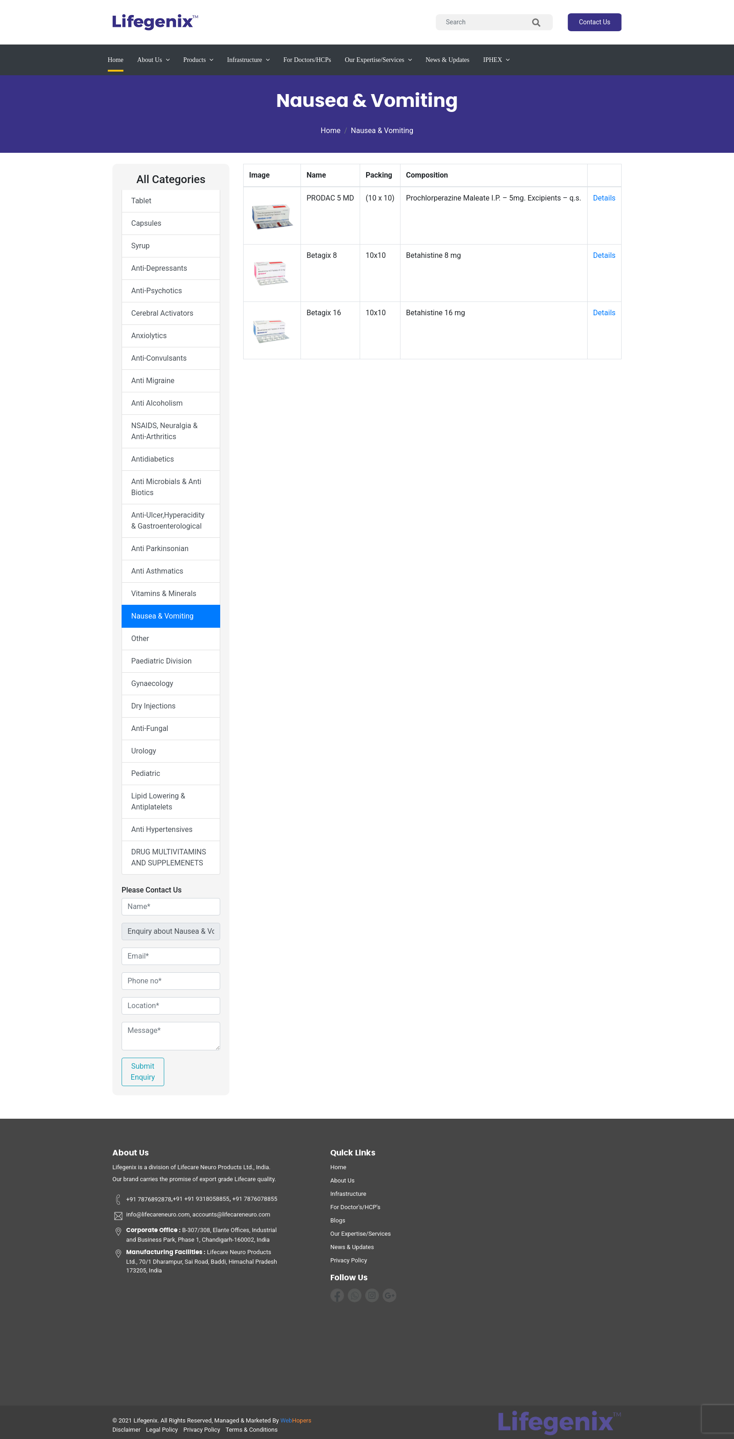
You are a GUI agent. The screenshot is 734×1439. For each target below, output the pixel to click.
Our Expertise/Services (360, 1236)
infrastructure (248, 59)
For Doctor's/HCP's (355, 1210)
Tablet (141, 200)
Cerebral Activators (162, 313)
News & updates (448, 59)
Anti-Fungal (149, 728)
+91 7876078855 (254, 1202)
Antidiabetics (152, 459)
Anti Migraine (152, 380)
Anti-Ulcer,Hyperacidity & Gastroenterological (168, 520)
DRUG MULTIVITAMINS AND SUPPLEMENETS (168, 857)
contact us (595, 22)
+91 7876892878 (141, 1202)
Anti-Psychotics (156, 290)
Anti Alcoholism (157, 403)
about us (153, 59)
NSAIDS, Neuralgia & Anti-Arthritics (164, 431)
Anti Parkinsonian (160, 548)
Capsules (146, 223)
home (338, 1170)
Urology (143, 751)
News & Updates (352, 1250)
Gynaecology (152, 683)
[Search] (494, 22)
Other (140, 638)
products (199, 59)
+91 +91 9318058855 (200, 1202)
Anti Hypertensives (162, 829)
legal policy (162, 1432)
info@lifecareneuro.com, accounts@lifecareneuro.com (191, 1219)
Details (604, 198)
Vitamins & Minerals (163, 593)
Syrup (140, 245)
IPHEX (496, 59)
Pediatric (145, 773)
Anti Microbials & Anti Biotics (166, 487)
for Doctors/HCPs (307, 59)
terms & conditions (252, 1432)
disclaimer (126, 1432)
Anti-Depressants (159, 268)
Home (115, 59)
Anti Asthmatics (157, 571)
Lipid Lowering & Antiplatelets (158, 801)
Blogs (337, 1223)
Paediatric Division (161, 661)
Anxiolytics (149, 335)
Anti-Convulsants (159, 358)
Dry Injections (153, 706)
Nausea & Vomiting (382, 130)
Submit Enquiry (143, 1072)
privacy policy (348, 1263)
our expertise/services (378, 59)
